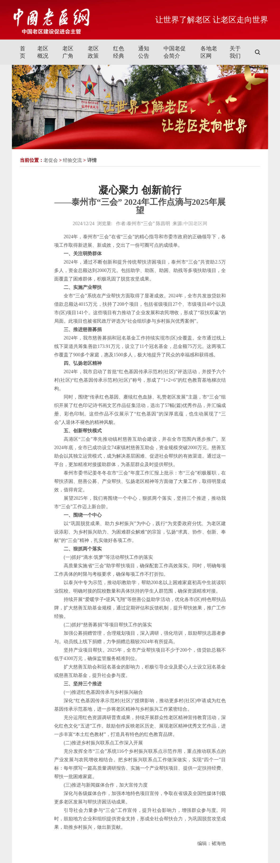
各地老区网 (208, 52)
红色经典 (118, 52)
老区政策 (93, 52)
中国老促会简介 (175, 52)
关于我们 (235, 52)
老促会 (51, 160)
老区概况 (42, 52)
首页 (22, 52)
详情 (92, 160)
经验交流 (72, 160)
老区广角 (67, 52)
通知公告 (143, 52)
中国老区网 (195, 223)
